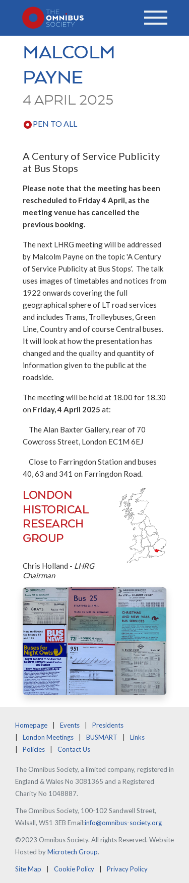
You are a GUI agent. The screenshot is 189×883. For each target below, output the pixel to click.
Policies (34, 749)
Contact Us (73, 749)
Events (70, 725)
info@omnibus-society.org (123, 823)
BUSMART (101, 737)
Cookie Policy (74, 869)
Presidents (107, 725)
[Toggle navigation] (156, 17)
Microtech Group (72, 852)
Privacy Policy (127, 869)
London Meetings (48, 737)
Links (137, 737)
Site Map (28, 869)
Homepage (31, 725)
